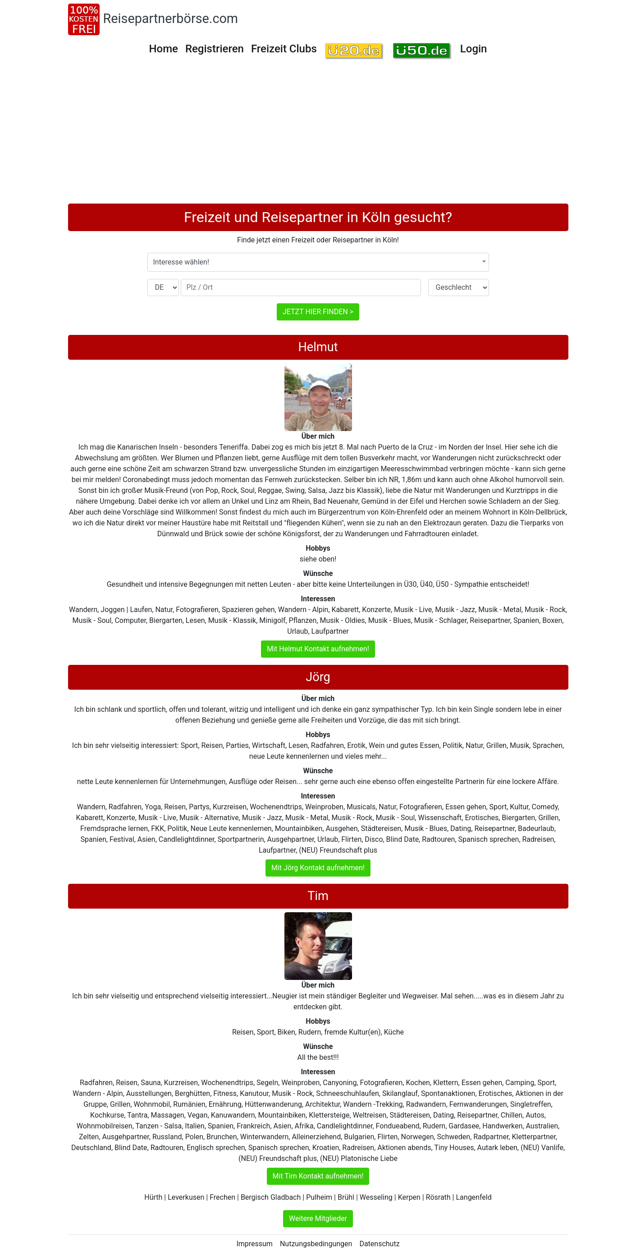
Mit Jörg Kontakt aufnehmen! (318, 867)
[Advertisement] (318, 136)
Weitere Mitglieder (318, 1218)
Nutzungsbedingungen (316, 1243)
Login (473, 48)
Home (163, 48)
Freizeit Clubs (284, 48)
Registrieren (214, 48)
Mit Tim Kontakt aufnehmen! (318, 1176)
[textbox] (318, 262)
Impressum (254, 1243)
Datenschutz (379, 1243)
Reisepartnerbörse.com (170, 18)
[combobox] (318, 262)
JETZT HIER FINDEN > (318, 311)
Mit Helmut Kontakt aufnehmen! (318, 649)
